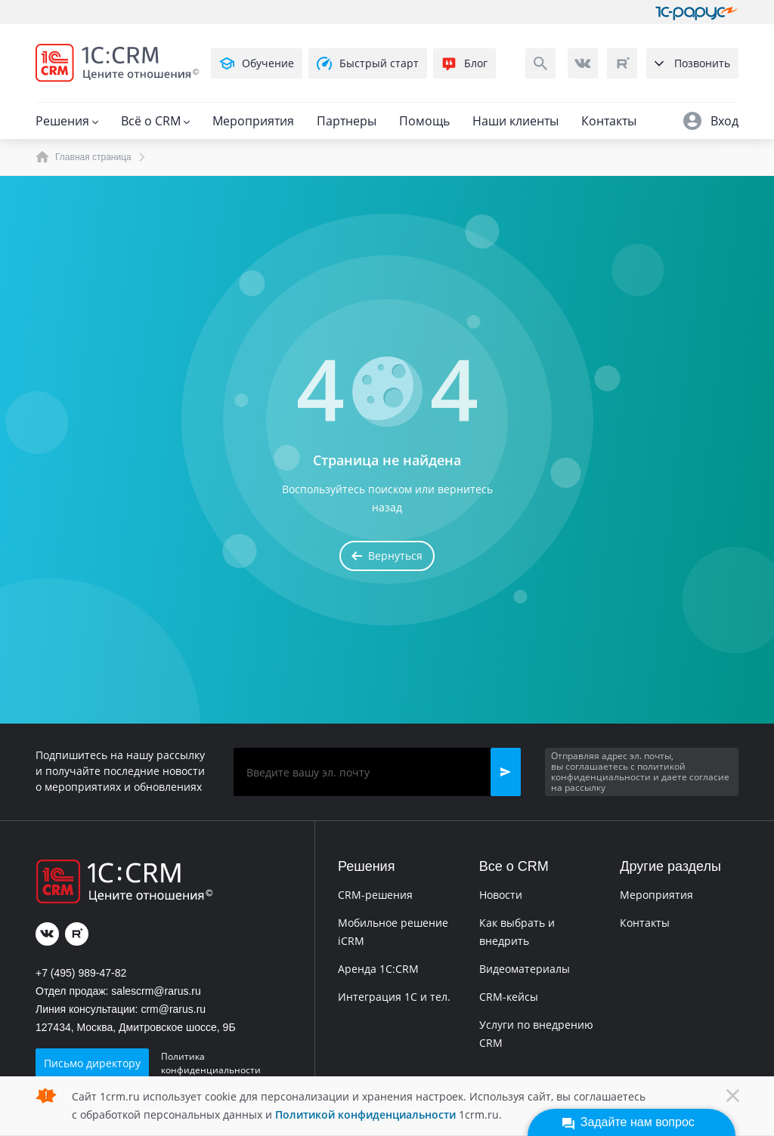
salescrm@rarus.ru (155, 991)
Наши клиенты (515, 121)
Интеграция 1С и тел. (394, 996)
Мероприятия (253, 121)
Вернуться (387, 555)
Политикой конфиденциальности (365, 1114)
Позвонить (692, 63)
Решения (67, 121)
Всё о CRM (155, 121)
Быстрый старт (368, 63)
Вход (710, 121)
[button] (506, 772)
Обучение (256, 63)
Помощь (424, 121)
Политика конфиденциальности (211, 1063)
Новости (500, 895)
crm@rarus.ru (173, 1009)
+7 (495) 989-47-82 (81, 973)
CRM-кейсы (508, 996)
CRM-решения (375, 895)
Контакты (608, 121)
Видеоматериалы (524, 969)
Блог (464, 63)
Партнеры (346, 121)
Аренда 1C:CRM (378, 969)
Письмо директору (92, 1063)
